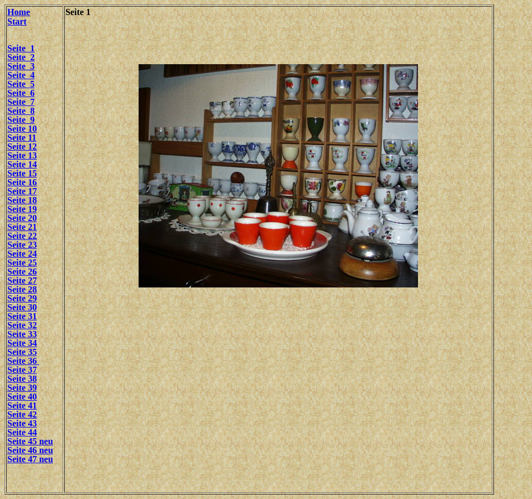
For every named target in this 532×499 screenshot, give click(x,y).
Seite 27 (22, 280)
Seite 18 (22, 200)
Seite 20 (22, 218)
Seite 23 (22, 245)
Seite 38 (22, 378)
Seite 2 (21, 57)
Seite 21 (22, 227)
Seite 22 (22, 236)
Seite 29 (22, 298)
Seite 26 (22, 271)
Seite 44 (22, 432)
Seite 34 (22, 343)
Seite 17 (22, 191)
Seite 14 (22, 164)
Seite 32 (22, 325)
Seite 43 (22, 423)
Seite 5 (21, 84)
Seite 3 (21, 66)
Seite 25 (22, 262)
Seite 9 (21, 119)
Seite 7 (21, 102)
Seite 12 (22, 146)
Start (17, 21)
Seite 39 (22, 387)
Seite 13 (22, 155)
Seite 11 (21, 137)
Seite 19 (22, 209)
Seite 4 (21, 75)
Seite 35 (22, 352)
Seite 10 (22, 128)
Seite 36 (23, 361)
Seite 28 (22, 289)
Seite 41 (22, 405)
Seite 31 (22, 316)
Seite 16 (22, 182)
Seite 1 (21, 48)
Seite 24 (22, 253)
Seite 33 (22, 334)
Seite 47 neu (30, 459)
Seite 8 (21, 111)
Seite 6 (21, 93)
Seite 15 (22, 173)
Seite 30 (22, 307)
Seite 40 (22, 396)
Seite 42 (22, 414)
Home (18, 12)
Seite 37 (22, 370)
